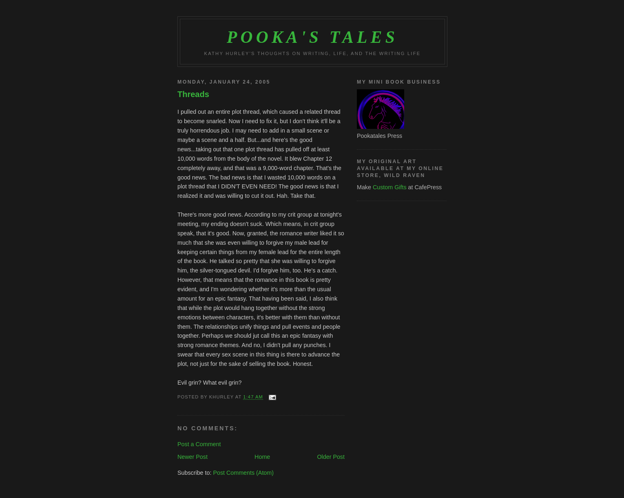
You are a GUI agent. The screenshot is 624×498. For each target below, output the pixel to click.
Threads (193, 94)
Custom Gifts (390, 187)
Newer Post (192, 457)
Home (262, 457)
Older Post (331, 457)
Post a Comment (199, 444)
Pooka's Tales (312, 37)
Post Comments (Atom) (243, 472)
